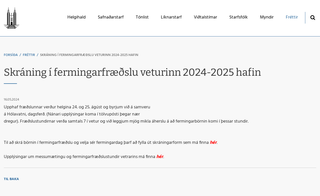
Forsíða (11, 55)
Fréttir (29, 55)
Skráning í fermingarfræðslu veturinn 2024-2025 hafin (89, 55)
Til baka (11, 179)
